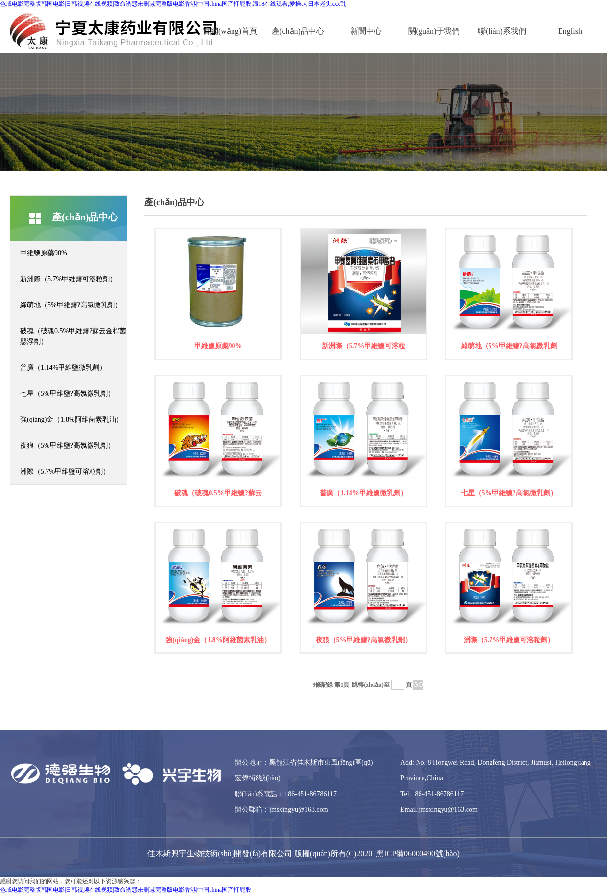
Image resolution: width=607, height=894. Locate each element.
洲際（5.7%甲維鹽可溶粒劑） (65, 471)
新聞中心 (366, 31)
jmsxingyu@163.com (298, 809)
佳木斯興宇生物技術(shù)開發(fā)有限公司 (219, 853)
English (570, 31)
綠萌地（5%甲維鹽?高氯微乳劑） (70, 305)
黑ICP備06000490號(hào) (418, 853)
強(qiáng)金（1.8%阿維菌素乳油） (71, 419)
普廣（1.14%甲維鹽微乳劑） (63, 367)
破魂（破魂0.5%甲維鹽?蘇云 (218, 493)
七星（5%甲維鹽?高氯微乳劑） (67, 393)
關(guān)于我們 (434, 31)
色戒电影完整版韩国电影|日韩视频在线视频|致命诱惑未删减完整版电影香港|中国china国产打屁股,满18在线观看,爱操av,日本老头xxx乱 (173, 3)
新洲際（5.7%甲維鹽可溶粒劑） (68, 279)
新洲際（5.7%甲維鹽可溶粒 (364, 346)
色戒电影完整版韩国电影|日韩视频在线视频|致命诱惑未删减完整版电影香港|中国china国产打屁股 (125, 889)
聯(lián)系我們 (502, 31)
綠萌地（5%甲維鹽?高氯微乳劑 (509, 346)
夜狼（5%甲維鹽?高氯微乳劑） (67, 445)
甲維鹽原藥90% (43, 253)
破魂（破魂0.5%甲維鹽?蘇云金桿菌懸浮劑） (73, 336)
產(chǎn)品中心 (298, 31)
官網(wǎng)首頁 (230, 31)
